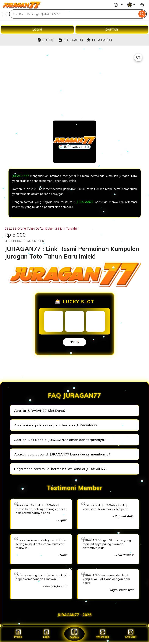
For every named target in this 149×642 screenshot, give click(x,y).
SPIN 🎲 (74, 342)
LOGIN (37, 29)
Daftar (74, 634)
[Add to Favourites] (138, 57)
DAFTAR (111, 29)
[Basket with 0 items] (142, 4)
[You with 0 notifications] (131, 4)
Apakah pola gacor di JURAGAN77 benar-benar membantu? (62, 454)
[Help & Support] (117, 4)
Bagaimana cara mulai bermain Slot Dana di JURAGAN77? (61, 469)
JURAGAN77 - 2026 (74, 615)
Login (46, 634)
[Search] (142, 14)
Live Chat (131, 634)
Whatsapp (102, 634)
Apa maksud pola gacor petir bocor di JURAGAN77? (56, 425)
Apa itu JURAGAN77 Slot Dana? (40, 410)
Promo (18, 634)
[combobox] (73, 14)
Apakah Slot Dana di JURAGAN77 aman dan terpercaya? (60, 440)
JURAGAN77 (20, 176)
